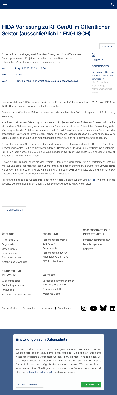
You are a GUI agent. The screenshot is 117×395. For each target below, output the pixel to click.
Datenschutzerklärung (38, 372)
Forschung (50, 233)
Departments (50, 248)
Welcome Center (52, 293)
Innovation (8, 289)
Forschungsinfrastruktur (96, 239)
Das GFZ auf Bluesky (103, 308)
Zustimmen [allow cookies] (89, 384)
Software (88, 248)
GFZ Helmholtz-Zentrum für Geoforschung (59, 4)
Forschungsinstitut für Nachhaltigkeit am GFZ (55, 254)
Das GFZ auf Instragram (83, 308)
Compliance (64, 308)
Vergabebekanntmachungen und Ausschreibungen (58, 282)
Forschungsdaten (92, 244)
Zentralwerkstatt (52, 289)
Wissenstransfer (11, 280)
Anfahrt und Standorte (14, 261)
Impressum (47, 308)
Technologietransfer (13, 285)
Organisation (9, 244)
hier (90, 179)
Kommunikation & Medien (16, 294)
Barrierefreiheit (10, 308)
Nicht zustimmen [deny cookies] (28, 384)
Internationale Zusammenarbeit (11, 255)
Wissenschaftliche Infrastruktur (96, 232)
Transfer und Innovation (11, 273)
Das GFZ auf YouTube (93, 308)
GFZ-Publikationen (53, 261)
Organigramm (10, 248)
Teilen (105, 46)
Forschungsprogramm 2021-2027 (55, 241)
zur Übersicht (15, 210)
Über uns (8, 233)
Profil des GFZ (10, 239)
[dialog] (58, 362)
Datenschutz (30, 308)
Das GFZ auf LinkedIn (113, 308)
